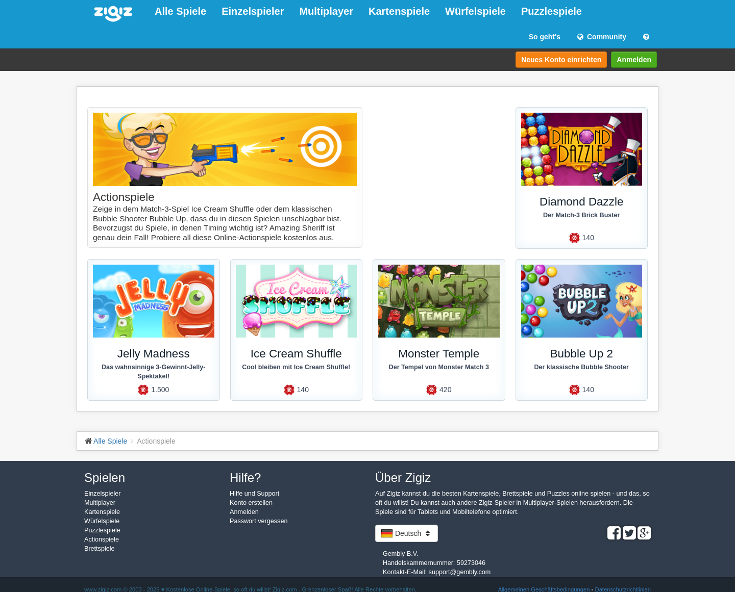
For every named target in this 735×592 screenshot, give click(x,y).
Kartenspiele (399, 11)
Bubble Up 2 (581, 353)
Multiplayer (326, 11)
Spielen (104, 477)
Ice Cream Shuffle (296, 353)
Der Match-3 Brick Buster (581, 215)
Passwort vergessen (258, 521)
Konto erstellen (251, 502)
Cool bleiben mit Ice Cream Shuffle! (296, 367)
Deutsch (406, 533)
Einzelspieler (253, 11)
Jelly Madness (153, 353)
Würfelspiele (475, 11)
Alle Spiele (180, 11)
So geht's (544, 37)
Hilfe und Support (254, 493)
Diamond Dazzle (581, 201)
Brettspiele (99, 548)
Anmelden (634, 60)
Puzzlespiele (551, 11)
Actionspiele (101, 539)
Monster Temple (438, 353)
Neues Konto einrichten (561, 60)
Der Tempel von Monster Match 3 (439, 367)
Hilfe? (245, 477)
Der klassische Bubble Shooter (581, 367)
